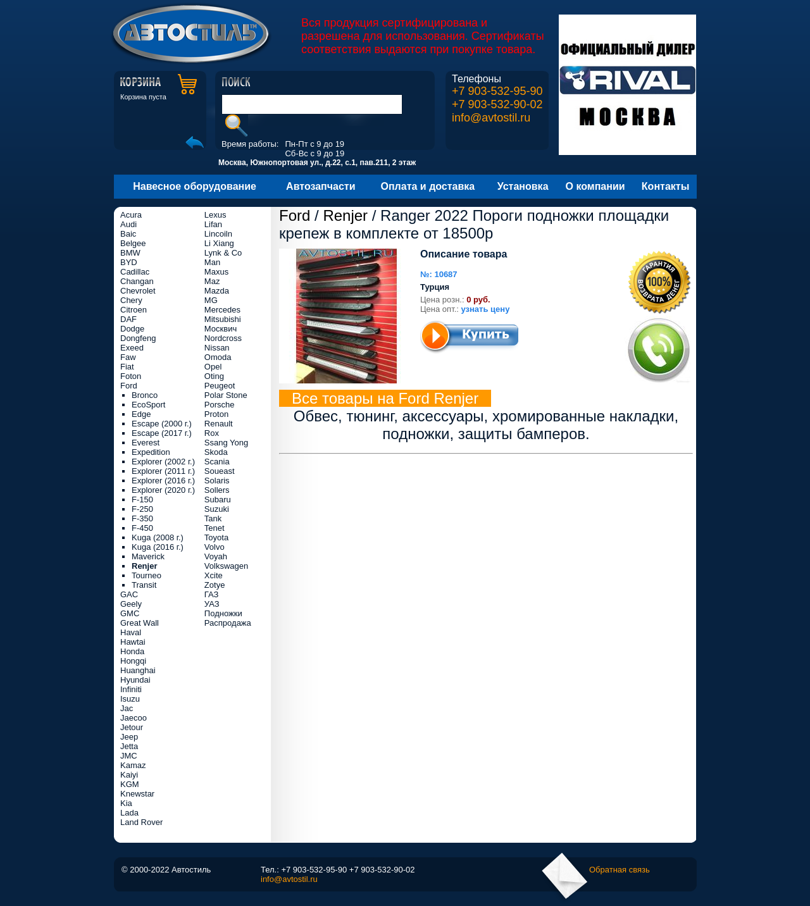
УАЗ (212, 604)
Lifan (213, 224)
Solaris (217, 480)
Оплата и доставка (428, 186)
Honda (132, 651)
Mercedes (222, 309)
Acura (131, 215)
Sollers (217, 490)
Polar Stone (225, 395)
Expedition (151, 452)
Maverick (148, 556)
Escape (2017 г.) (162, 433)
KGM (129, 784)
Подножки (223, 613)
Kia (126, 803)
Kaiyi (129, 774)
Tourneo (146, 575)
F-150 (142, 499)
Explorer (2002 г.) (163, 461)
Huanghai (138, 670)
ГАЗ (211, 594)
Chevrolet (138, 290)
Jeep (129, 737)
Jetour (131, 727)
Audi (128, 224)
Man (212, 262)
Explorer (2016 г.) (163, 480)
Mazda (216, 290)
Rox (211, 433)
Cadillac (134, 271)
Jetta (129, 746)
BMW (130, 253)
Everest (145, 442)
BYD (128, 262)
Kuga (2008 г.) (158, 537)
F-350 (142, 518)
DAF (128, 319)
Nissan (217, 347)
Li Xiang (219, 243)
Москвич (220, 328)
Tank (212, 518)
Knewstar (137, 793)
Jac (126, 708)
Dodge (132, 328)
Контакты (665, 186)
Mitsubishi (222, 319)
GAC (129, 594)
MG (211, 300)
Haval (130, 632)
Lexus (215, 215)
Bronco (145, 395)
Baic (128, 234)
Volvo (214, 547)
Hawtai (133, 642)
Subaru (217, 499)
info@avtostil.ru (491, 117)
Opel (212, 366)
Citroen (133, 309)
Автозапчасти (320, 186)
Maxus (216, 271)
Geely (131, 604)
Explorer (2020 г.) (163, 490)
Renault (218, 423)
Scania (217, 461)
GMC (129, 613)
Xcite (213, 575)
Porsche (219, 404)
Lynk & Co (223, 253)
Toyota (216, 537)
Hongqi (133, 661)
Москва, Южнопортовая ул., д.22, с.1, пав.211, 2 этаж (317, 162)
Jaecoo (133, 718)
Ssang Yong (226, 442)
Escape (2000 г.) (162, 423)
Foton (130, 376)
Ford (294, 215)
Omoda (218, 357)
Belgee (133, 243)
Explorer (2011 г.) (163, 471)
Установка (523, 186)
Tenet (214, 528)
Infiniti (131, 689)
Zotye (214, 585)
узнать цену (485, 309)
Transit (144, 585)
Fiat (127, 366)
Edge (141, 414)
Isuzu (130, 699)
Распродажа (227, 623)
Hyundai (135, 680)
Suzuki (216, 509)
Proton (216, 414)
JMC (128, 755)
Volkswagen (226, 566)
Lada (129, 812)
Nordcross (223, 338)
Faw (128, 357)
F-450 (142, 528)
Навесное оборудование (194, 186)
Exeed (132, 347)
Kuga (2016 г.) (158, 547)
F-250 (142, 509)
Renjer (345, 215)
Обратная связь (619, 869)
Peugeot (219, 385)
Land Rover (141, 822)
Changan (137, 281)
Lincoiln (218, 234)
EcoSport (148, 404)
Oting (214, 376)
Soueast (219, 471)
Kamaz (133, 765)
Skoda (216, 452)
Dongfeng (138, 338)
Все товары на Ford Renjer (385, 398)
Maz (212, 281)
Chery (131, 300)
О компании (595, 186)
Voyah (215, 556)
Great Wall (139, 623)
